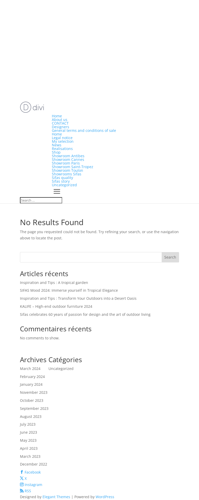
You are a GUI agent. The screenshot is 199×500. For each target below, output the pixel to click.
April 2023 (29, 448)
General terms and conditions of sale (84, 130)
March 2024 (30, 368)
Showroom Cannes (68, 159)
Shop (56, 152)
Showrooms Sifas (66, 174)
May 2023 (28, 440)
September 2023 (34, 408)
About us (59, 119)
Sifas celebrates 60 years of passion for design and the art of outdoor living (85, 314)
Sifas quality (62, 177)
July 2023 (27, 424)
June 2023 (28, 432)
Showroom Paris (66, 163)
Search (170, 257)
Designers (60, 126)
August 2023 (30, 416)
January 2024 (31, 384)
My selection (63, 141)
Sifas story (61, 181)
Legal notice (62, 137)
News (56, 144)
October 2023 (31, 400)
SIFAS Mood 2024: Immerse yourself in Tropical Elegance (69, 290)
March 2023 (30, 456)
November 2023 (33, 392)
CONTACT (60, 123)
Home (57, 115)
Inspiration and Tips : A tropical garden (54, 282)
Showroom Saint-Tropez (72, 166)
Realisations (62, 148)
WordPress (105, 496)
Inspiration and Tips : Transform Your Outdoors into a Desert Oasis (78, 298)
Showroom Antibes (68, 155)
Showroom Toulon (67, 170)
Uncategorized (64, 184)
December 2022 (33, 464)
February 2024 (32, 376)
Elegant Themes (56, 496)
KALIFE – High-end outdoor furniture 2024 (56, 306)
